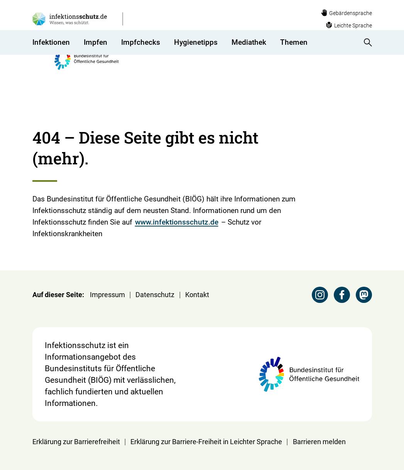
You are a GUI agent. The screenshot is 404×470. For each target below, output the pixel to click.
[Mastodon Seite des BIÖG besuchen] (364, 295)
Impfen (95, 59)
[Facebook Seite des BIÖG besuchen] (342, 295)
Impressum (107, 295)
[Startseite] (37, 84)
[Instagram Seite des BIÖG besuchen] (320, 295)
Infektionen (51, 59)
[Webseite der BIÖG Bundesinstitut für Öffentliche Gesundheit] (228, 24)
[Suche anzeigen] (365, 59)
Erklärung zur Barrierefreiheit (76, 442)
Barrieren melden (319, 442)
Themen (294, 59)
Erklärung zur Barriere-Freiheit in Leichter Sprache (206, 442)
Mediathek (249, 59)
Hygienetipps (196, 59)
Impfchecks (140, 59)
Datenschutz (154, 295)
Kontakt (197, 295)
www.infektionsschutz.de (176, 222)
